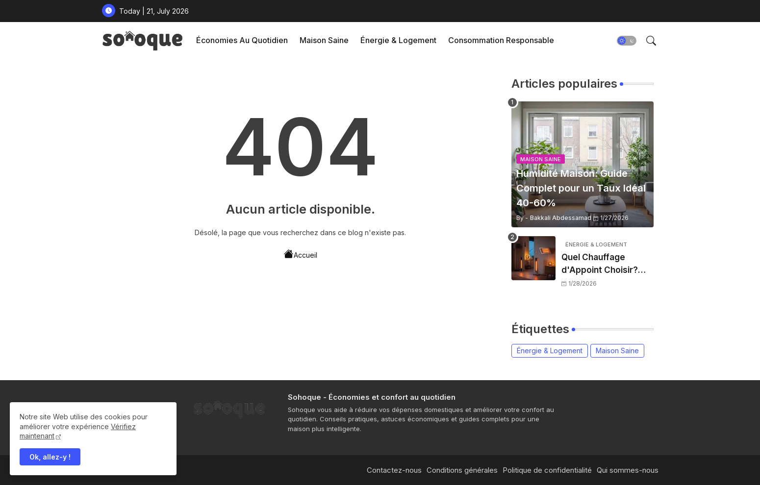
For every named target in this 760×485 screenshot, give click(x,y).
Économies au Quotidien (242, 40)
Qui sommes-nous (628, 470)
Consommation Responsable (501, 40)
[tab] (242, 40)
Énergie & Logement (398, 40)
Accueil (300, 254)
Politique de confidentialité (547, 470)
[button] (626, 41)
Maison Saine (324, 40)
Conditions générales (462, 470)
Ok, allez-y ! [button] (50, 457)
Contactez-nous (394, 470)
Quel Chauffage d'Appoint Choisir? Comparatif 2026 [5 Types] (601, 264)
